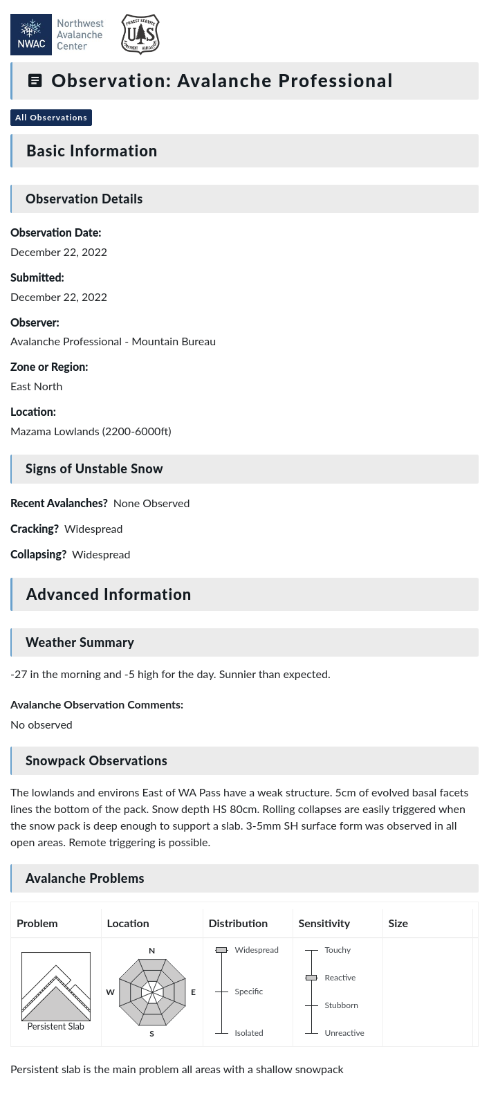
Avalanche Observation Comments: (96, 704)
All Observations (51, 117)
